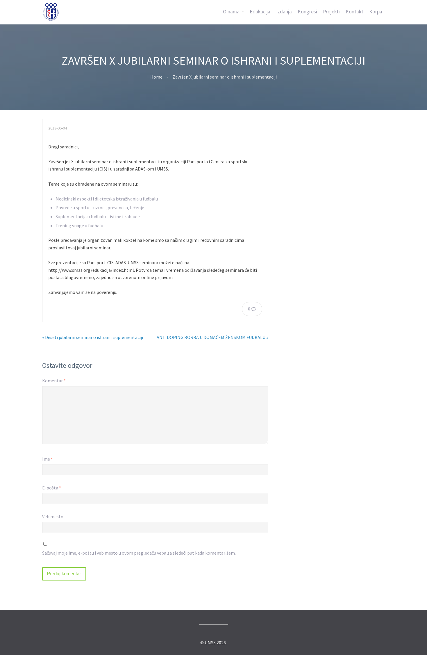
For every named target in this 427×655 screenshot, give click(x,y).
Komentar (54, 381)
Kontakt (354, 11)
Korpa (375, 11)
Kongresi (307, 11)
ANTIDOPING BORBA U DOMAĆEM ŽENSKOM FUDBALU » (212, 337)
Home (156, 77)
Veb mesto (52, 516)
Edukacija (260, 11)
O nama (231, 11)
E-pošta (51, 488)
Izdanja (284, 11)
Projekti (331, 11)
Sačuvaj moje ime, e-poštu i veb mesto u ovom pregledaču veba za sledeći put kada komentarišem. (139, 553)
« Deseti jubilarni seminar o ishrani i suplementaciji (92, 337)
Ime (47, 459)
